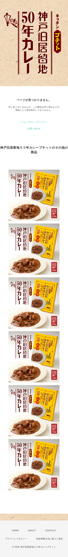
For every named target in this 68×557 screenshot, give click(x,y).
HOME (15, 530)
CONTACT (50, 530)
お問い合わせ (34, 128)
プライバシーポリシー (16, 539)
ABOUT (32, 530)
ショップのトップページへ (34, 122)
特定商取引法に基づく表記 (49, 539)
